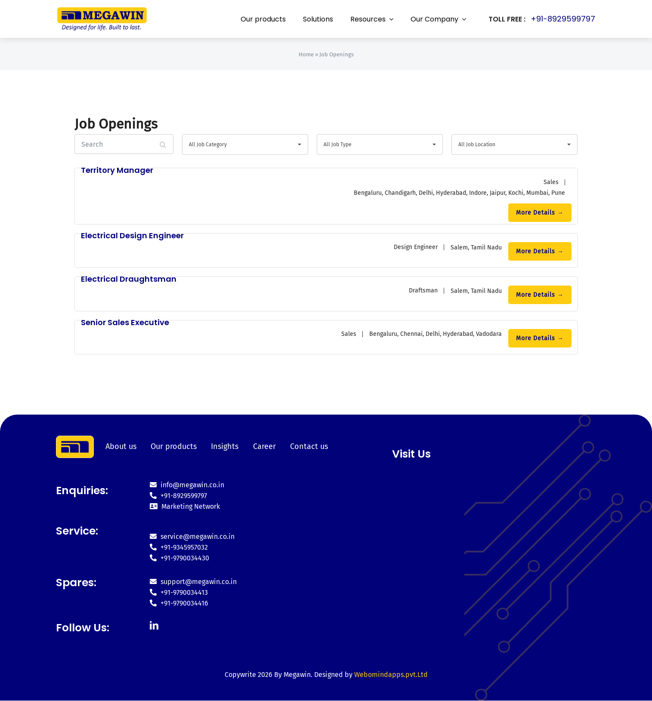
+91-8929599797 (563, 18)
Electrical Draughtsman (128, 279)
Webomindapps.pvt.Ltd (391, 675)
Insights (223, 446)
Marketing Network (184, 507)
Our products (173, 446)
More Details (539, 212)
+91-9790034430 (179, 559)
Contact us (306, 446)
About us (121, 446)
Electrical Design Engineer (132, 235)
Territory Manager (117, 170)
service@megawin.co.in (191, 537)
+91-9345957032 (178, 548)
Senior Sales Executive (125, 322)
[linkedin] (153, 626)
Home (306, 54)
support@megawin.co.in (192, 582)
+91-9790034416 (178, 604)
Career (262, 446)
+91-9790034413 (178, 593)
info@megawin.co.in (186, 486)
